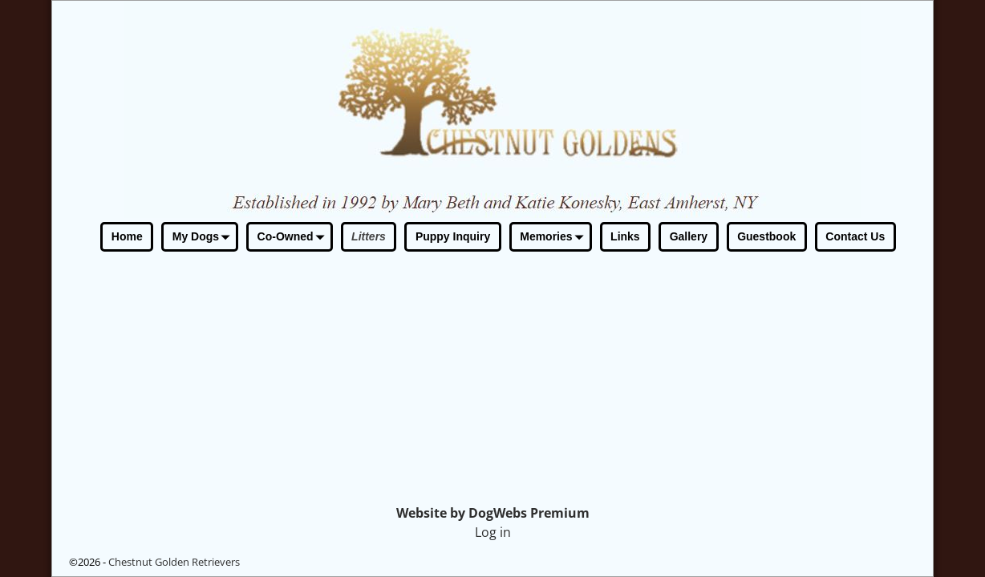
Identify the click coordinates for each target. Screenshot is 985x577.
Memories (554, 238)
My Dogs (204, 238)
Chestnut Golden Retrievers (174, 562)
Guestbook (766, 236)
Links (625, 236)
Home (127, 236)
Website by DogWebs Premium (493, 513)
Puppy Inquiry (452, 236)
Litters (368, 236)
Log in (493, 532)
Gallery (688, 236)
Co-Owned (293, 238)
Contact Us (855, 236)
